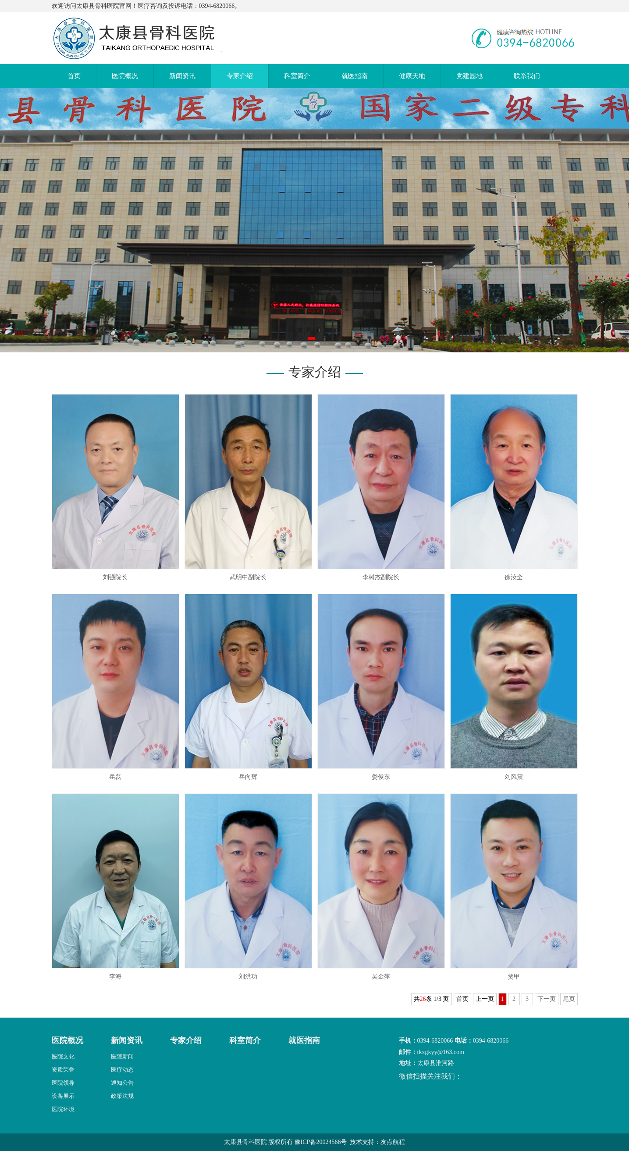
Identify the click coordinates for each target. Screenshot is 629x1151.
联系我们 (527, 75)
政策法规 (122, 1096)
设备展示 (63, 1096)
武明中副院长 (248, 577)
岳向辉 (248, 777)
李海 (115, 976)
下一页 (546, 999)
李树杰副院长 (380, 577)
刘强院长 (115, 577)
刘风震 (514, 777)
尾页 (569, 999)
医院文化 (63, 1056)
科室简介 (297, 75)
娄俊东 (381, 777)
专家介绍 (240, 75)
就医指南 (354, 75)
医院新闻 (122, 1056)
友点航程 (392, 1142)
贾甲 (514, 976)
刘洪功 (248, 976)
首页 (74, 75)
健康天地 (412, 75)
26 (423, 999)
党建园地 (469, 75)
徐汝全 (514, 577)
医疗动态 (122, 1069)
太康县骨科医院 (245, 1142)
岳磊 (115, 777)
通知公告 (122, 1082)
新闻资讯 (182, 75)
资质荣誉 (63, 1069)
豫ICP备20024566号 (321, 1142)
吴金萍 (381, 976)
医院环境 (63, 1109)
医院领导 (63, 1082)
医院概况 (125, 75)
